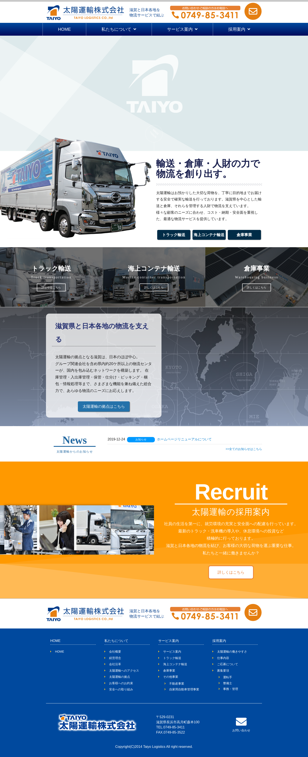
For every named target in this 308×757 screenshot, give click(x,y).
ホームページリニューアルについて (184, 439)
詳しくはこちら (51, 287)
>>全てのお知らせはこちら (244, 449)
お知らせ (141, 439)
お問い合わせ (241, 730)
